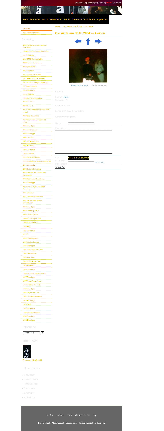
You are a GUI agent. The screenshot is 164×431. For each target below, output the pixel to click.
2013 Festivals (28, 102)
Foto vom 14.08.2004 (32, 360)
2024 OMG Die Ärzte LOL (32, 59)
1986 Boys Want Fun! (31, 293)
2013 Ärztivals (28, 106)
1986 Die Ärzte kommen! (32, 297)
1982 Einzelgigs (29, 320)
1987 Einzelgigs (29, 277)
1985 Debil (27, 304)
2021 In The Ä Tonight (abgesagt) (35, 82)
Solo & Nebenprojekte (31, 32)
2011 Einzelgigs (29, 126)
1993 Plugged (28, 265)
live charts (116, 3)
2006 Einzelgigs (29, 149)
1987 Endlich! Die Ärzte (32, 285)
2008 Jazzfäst (28, 138)
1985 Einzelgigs (29, 300)
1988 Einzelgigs (29, 269)
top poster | (90, 3)
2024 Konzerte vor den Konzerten (35, 51)
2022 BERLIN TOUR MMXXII (34, 78)
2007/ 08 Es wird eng (31, 141)
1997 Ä (25, 234)
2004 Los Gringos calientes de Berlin (37, 161)
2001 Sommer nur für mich (33, 197)
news (69, 415)
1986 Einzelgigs (29, 289)
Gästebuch (55, 19)
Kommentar (60, 128)
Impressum (102, 19)
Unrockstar (88, 26)
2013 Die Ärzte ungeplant (32, 98)
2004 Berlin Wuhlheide (31, 157)
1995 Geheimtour (29, 254)
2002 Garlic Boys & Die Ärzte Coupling (34, 188)
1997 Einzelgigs (29, 230)
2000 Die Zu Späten (30, 215)
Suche (45, 19)
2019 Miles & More (30, 86)
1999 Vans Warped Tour (32, 218)
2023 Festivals (28, 71)
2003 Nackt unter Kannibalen (34, 179)
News (25, 19)
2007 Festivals (28, 145)
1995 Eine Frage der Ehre (33, 250)
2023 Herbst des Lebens (32, 63)
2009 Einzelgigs (29, 134)
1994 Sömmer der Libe (31, 261)
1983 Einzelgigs (29, 316)
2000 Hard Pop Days (31, 211)
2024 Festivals (28, 55)
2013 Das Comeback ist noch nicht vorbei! (36, 111)
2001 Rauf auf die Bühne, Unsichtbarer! (32, 202)
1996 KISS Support (30, 238)
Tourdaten (35, 19)
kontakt (60, 415)
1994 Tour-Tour (28, 258)
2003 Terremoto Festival (32, 169)
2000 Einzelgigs (29, 207)
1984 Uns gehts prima (31, 312)
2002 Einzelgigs (29, 183)
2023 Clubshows (29, 67)
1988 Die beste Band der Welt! (34, 273)
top (95, 415)
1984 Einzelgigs (29, 308)
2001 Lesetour (28, 193)
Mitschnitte (89, 19)
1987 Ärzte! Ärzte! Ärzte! (32, 281)
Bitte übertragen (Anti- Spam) (61, 161)
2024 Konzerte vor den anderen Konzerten (35, 46)
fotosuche (29, 327)
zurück (50, 415)
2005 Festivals (28, 153)
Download (77, 19)
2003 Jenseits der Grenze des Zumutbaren (34, 174)
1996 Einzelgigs (29, 246)
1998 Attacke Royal (30, 222)
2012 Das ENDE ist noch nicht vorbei (34, 121)
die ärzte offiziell (82, 415)
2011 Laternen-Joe (30, 130)
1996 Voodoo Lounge (31, 242)
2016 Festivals (28, 94)
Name (58, 123)
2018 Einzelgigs (29, 90)
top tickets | (100, 3)
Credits (66, 19)
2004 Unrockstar (29, 165)
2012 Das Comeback (31, 116)
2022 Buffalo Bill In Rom (32, 75)
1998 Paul (26, 226)
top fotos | (80, 3)
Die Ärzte (26, 29)
